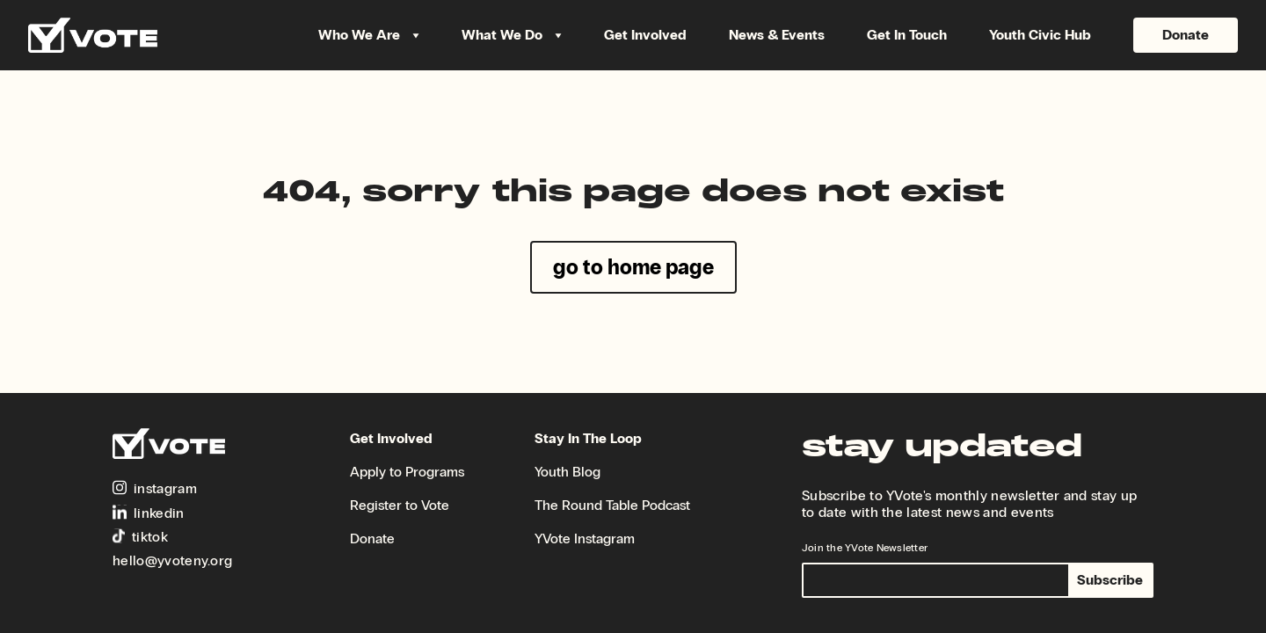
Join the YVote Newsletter (865, 548)
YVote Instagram (585, 538)
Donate (1185, 34)
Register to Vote (399, 505)
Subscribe (1110, 579)
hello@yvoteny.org (172, 560)
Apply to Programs (407, 471)
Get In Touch (907, 35)
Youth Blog (567, 471)
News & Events (777, 35)
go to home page (633, 267)
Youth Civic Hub (1040, 35)
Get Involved (645, 35)
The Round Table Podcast (612, 505)
